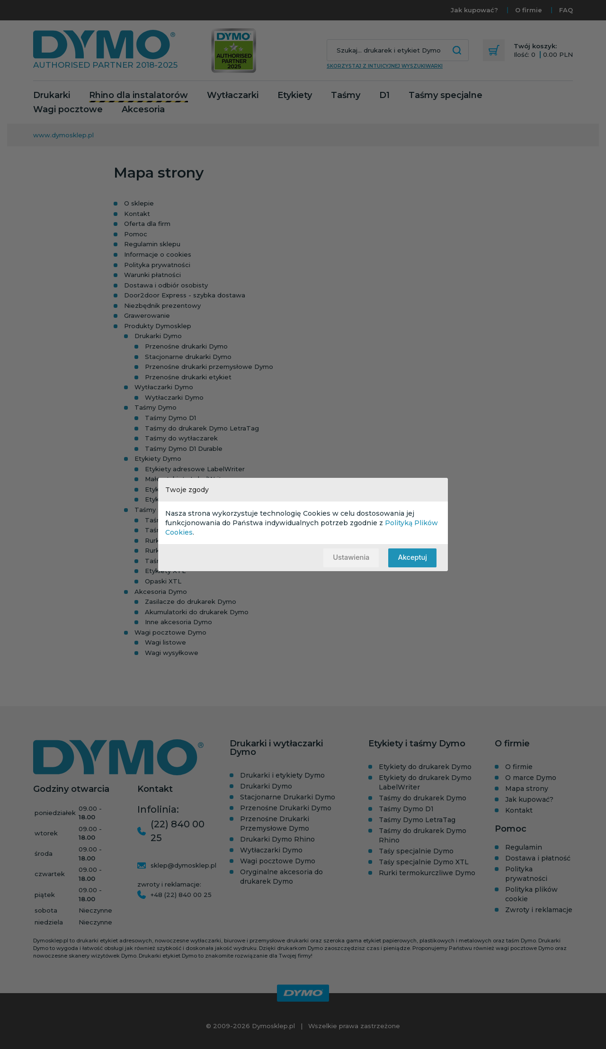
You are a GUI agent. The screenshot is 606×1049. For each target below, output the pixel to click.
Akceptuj (412, 557)
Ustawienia (349, 557)
